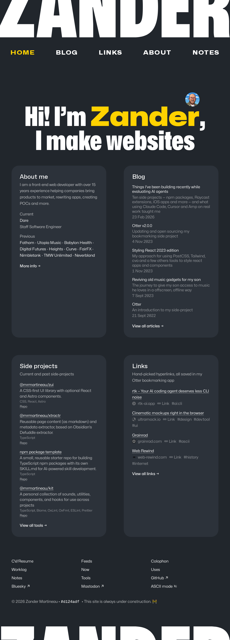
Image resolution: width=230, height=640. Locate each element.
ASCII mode (164, 586)
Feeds (86, 561)
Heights (56, 248)
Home (22, 53)
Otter (136, 305)
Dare (24, 220)
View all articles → (148, 326)
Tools (86, 578)
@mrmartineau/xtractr (40, 416)
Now (85, 570)
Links (110, 53)
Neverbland (85, 255)
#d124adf (71, 601)
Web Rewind (143, 451)
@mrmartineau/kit (36, 488)
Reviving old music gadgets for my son (166, 280)
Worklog (19, 570)
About (157, 53)
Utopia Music (49, 242)
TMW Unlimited (58, 255)
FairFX (85, 248)
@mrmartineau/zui (37, 385)
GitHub (160, 578)
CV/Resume (23, 561)
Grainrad (140, 435)
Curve (71, 248)
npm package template (41, 452)
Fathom (27, 242)
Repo (23, 407)
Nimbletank (30, 255)
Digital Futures (33, 248)
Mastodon (92, 586)
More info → (30, 265)
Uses (155, 570)
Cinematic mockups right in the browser (168, 413)
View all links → (145, 474)
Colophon (159, 561)
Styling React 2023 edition (155, 251)
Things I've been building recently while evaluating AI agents (166, 189)
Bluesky (21, 586)
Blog (66, 53)
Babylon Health (78, 242)
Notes (206, 53)
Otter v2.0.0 (142, 226)
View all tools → (33, 525)
